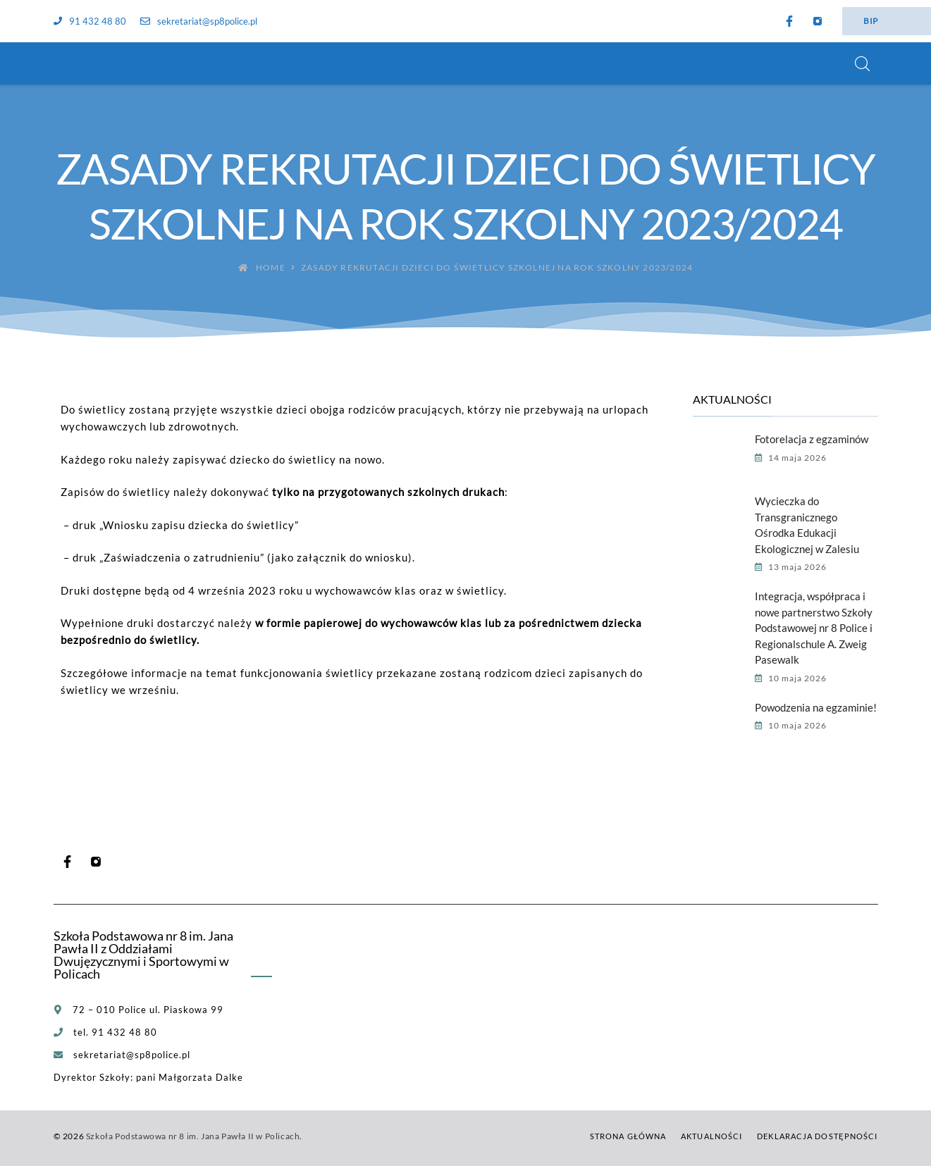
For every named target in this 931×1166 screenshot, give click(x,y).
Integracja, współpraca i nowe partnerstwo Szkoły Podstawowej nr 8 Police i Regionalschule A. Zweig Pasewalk (814, 628)
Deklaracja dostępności (817, 1136)
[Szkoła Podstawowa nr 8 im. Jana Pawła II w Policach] (71, 63)
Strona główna (628, 1136)
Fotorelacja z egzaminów (811, 439)
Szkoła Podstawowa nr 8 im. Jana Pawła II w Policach (193, 1136)
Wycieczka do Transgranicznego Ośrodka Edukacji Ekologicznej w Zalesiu (807, 525)
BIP (870, 20)
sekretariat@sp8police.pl (198, 21)
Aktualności (711, 1136)
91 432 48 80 (90, 21)
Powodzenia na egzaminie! (816, 707)
